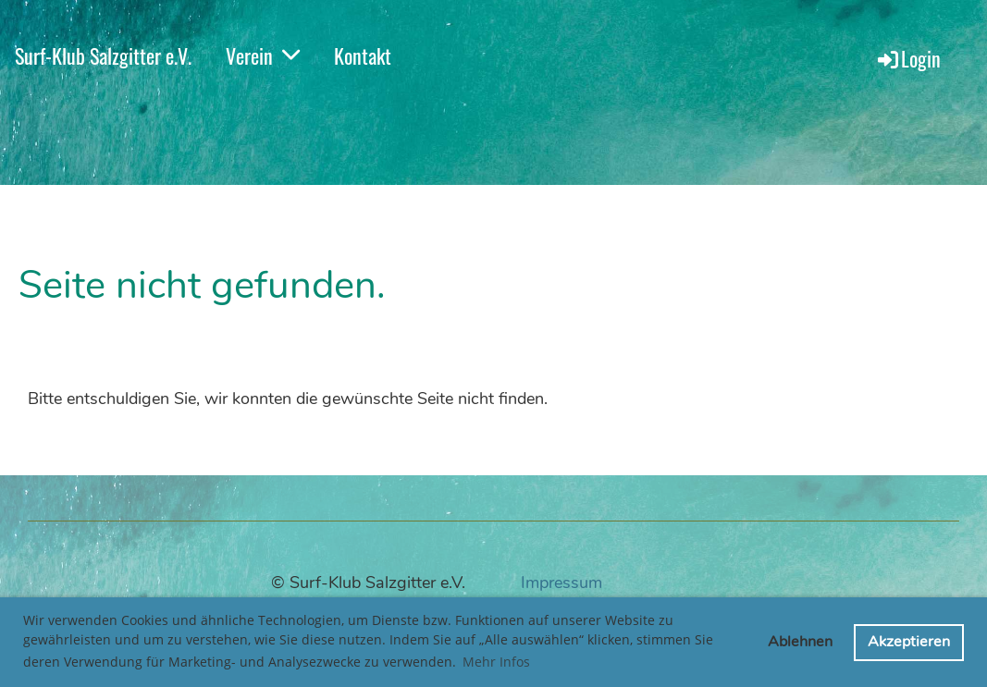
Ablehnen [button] (800, 642)
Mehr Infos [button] (496, 661)
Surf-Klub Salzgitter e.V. (103, 55)
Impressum (561, 582)
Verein (263, 55)
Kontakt (362, 55)
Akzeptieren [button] (909, 642)
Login (908, 58)
